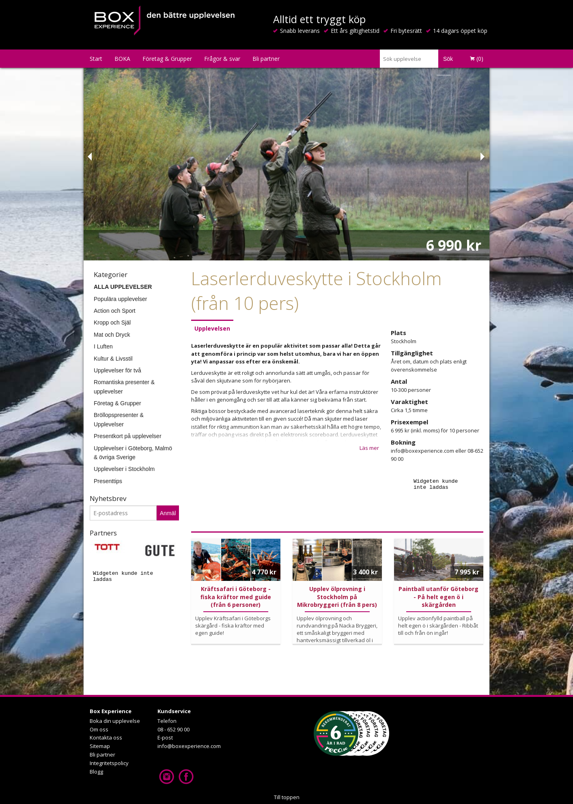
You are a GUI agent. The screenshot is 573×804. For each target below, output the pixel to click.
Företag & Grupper (167, 58)
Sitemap (100, 746)
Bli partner (266, 58)
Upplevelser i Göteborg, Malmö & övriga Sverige (133, 452)
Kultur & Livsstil (113, 358)
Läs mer (369, 447)
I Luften (103, 346)
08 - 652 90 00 (173, 729)
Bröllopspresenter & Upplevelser (119, 419)
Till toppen (286, 797)
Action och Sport (115, 310)
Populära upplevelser (120, 299)
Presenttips (108, 481)
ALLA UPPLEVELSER (123, 287)
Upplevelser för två (117, 370)
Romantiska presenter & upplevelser (124, 386)
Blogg (96, 771)
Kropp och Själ (112, 322)
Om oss (99, 729)
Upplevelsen (212, 328)
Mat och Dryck (112, 334)
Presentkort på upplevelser (128, 436)
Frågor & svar (222, 58)
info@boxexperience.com (189, 746)
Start (96, 58)
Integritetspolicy (109, 763)
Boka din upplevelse (115, 720)
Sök (448, 59)
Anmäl (168, 513)
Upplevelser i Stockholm (124, 469)
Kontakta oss (106, 737)
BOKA (122, 58)
